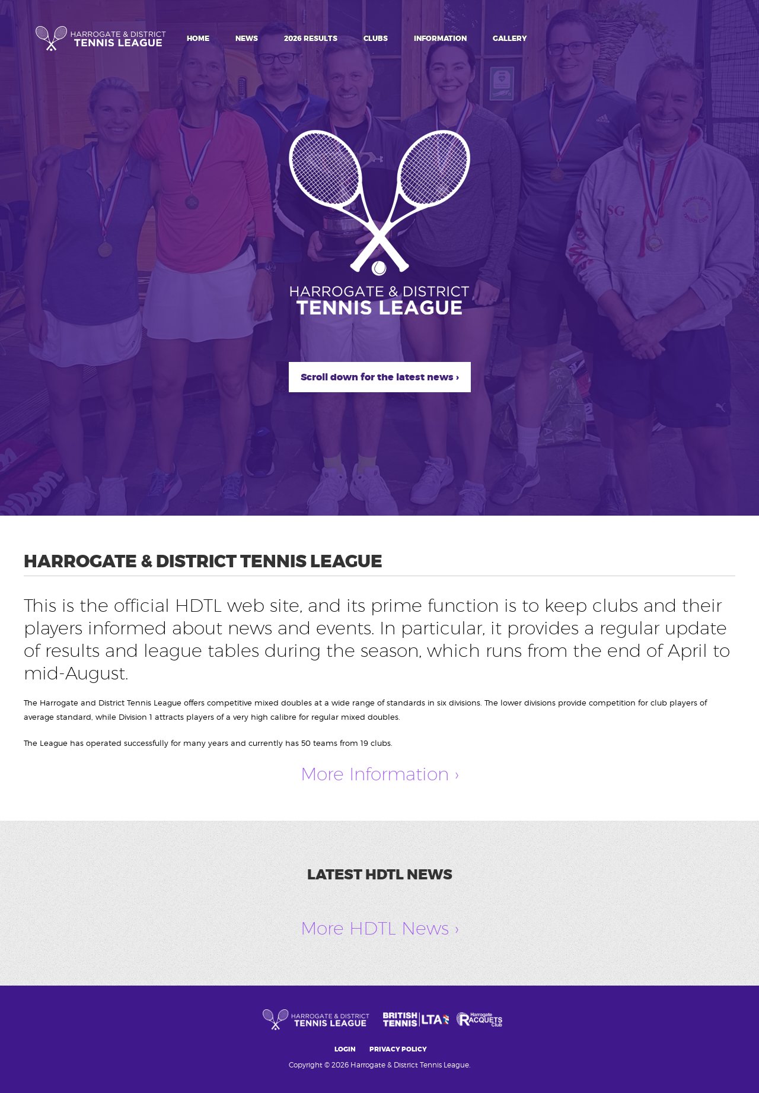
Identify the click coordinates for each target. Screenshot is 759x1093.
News (246, 38)
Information (440, 38)
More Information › (380, 773)
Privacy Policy (398, 1049)
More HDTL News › (380, 928)
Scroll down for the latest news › (380, 377)
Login (345, 1049)
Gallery (510, 38)
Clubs (375, 38)
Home (198, 38)
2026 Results (310, 38)
